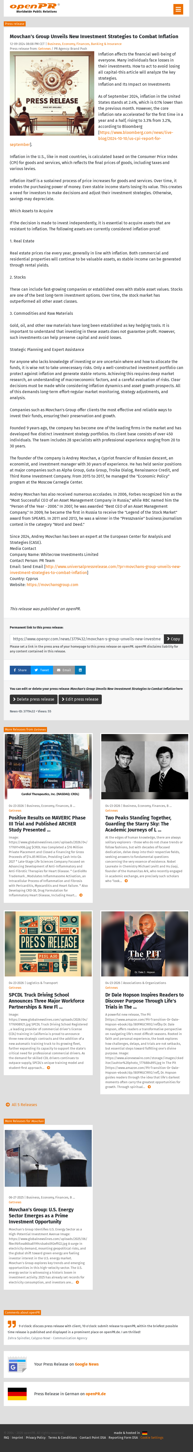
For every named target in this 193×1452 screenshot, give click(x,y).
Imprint (17, 1437)
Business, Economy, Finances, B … (51, 806)
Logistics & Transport (42, 983)
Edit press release (80, 699)
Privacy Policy (35, 1437)
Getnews (44, 48)
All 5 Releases (20, 1104)
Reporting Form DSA (123, 1437)
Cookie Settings (151, 1437)
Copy (173, 639)
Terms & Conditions (62, 1437)
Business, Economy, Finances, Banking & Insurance (84, 44)
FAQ (6, 1437)
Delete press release (33, 699)
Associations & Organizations (144, 983)
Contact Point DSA (93, 1437)
